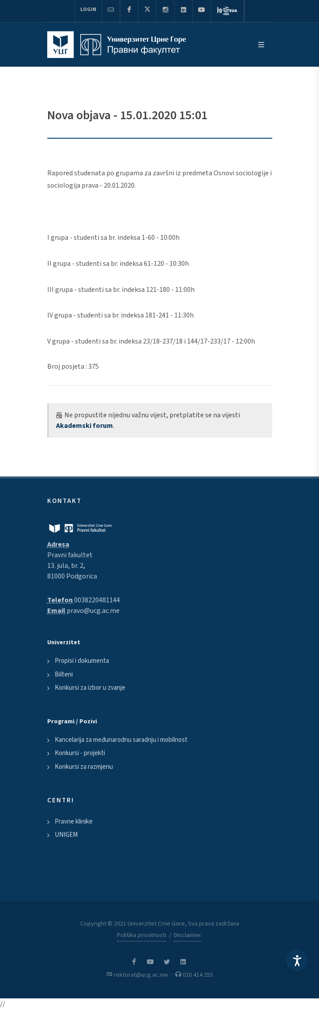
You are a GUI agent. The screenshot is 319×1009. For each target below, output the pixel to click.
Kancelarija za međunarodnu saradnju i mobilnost (121, 739)
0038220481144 (97, 600)
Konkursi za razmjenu (84, 766)
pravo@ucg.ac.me (93, 611)
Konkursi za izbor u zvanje (90, 687)
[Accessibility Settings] (297, 960)
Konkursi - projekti (80, 753)
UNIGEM (66, 834)
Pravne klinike (74, 821)
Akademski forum (84, 426)
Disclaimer (187, 935)
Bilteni (64, 674)
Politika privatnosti (141, 935)
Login (88, 9)
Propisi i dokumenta (82, 660)
